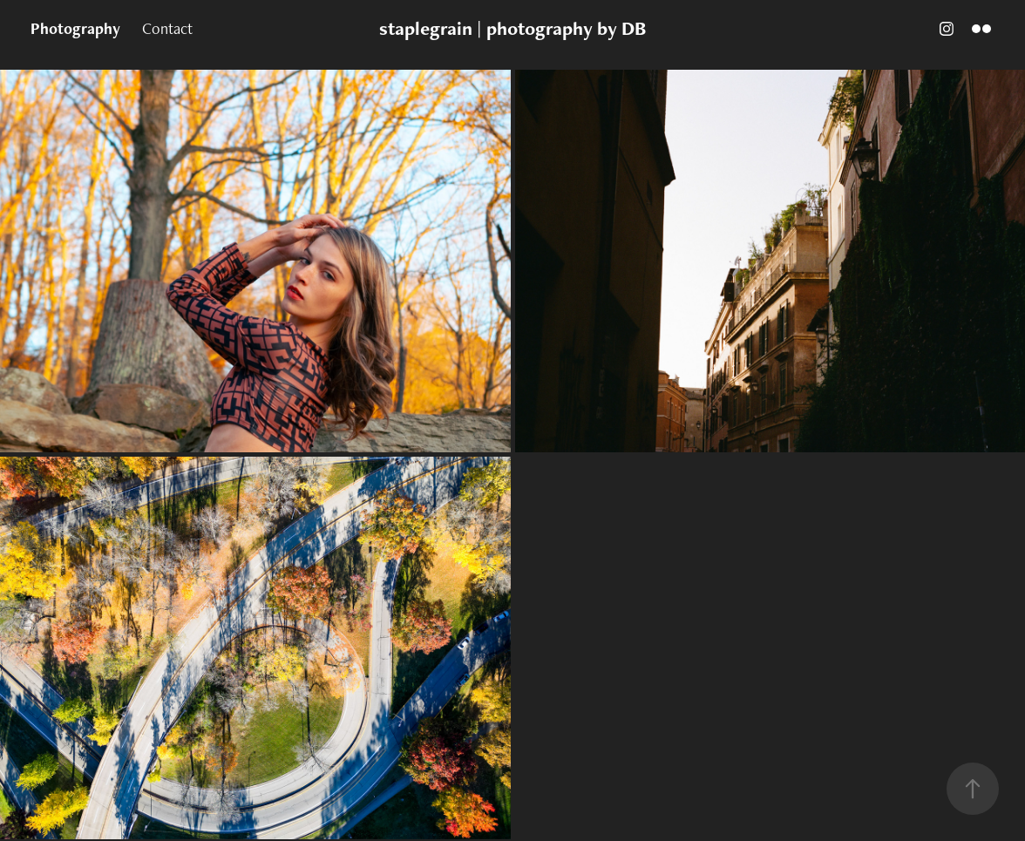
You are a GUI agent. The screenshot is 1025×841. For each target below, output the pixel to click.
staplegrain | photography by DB (512, 28)
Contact (167, 28)
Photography (75, 28)
